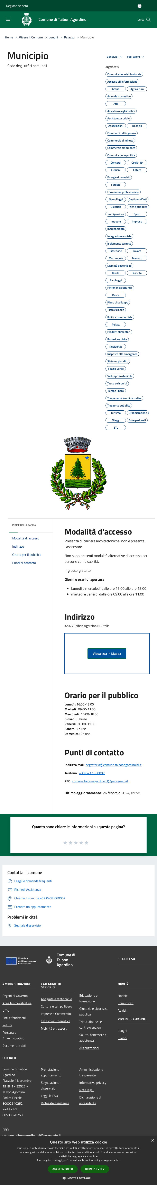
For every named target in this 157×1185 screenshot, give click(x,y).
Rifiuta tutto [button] (95, 1168)
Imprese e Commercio (56, 1013)
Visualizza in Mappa (107, 653)
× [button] (152, 1140)
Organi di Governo (15, 995)
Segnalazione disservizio (50, 1085)
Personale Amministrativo (13, 1035)
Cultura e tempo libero (56, 1006)
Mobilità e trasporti (54, 1028)
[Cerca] (148, 19)
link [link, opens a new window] (118, 1160)
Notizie (123, 995)
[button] (78, 1178)
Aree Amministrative (16, 1003)
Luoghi (53, 37)
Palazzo (69, 37)
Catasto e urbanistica (55, 1021)
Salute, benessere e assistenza (93, 1037)
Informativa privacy (92, 1082)
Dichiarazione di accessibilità (90, 1100)
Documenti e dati (14, 1045)
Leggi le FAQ (49, 1095)
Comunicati (125, 1003)
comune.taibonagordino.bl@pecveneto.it (100, 781)
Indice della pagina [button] (24, 525)
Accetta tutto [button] (63, 1169)
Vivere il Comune (31, 37)
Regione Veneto (17, 5)
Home (9, 37)
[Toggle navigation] (8, 19)
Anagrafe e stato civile (56, 998)
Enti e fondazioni (14, 1017)
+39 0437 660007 (92, 773)
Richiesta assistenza (55, 1103)
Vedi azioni (136, 56)
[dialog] (78, 1160)
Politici (7, 1025)
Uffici (6, 1010)
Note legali (86, 1089)
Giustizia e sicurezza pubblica (93, 1011)
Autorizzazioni (89, 1047)
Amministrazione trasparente (91, 1072)
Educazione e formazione (88, 998)
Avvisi (122, 1010)
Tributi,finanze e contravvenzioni (90, 1024)
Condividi (115, 56)
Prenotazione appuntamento (51, 1072)
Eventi (122, 1038)
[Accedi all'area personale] (139, 6)
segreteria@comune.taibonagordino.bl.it (113, 764)
